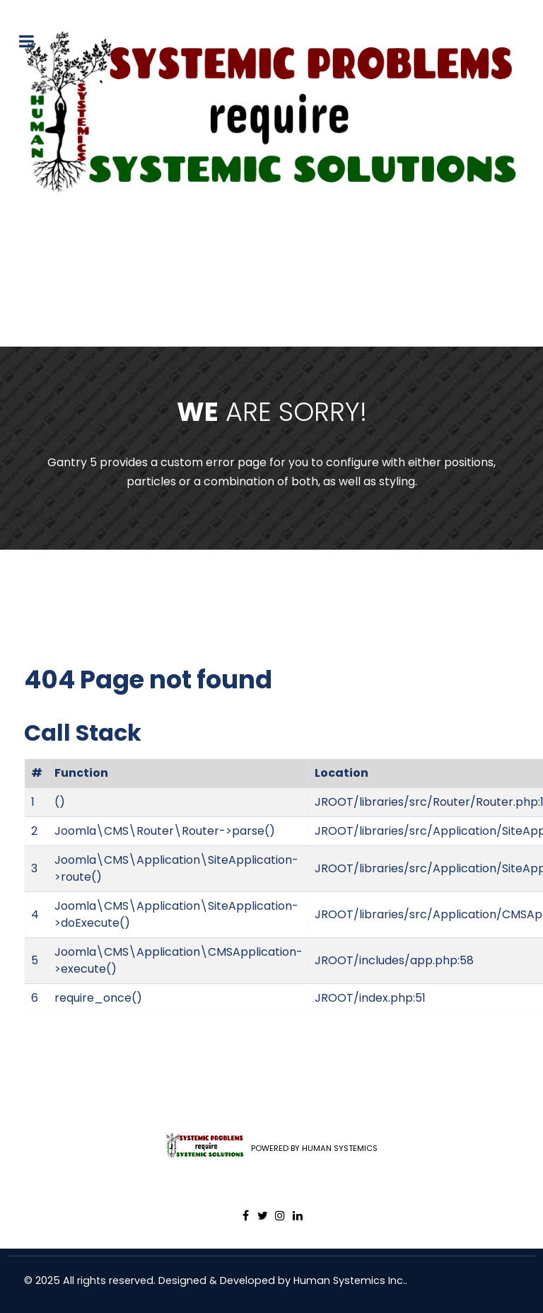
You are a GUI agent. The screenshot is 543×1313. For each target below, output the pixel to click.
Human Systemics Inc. (349, 1280)
